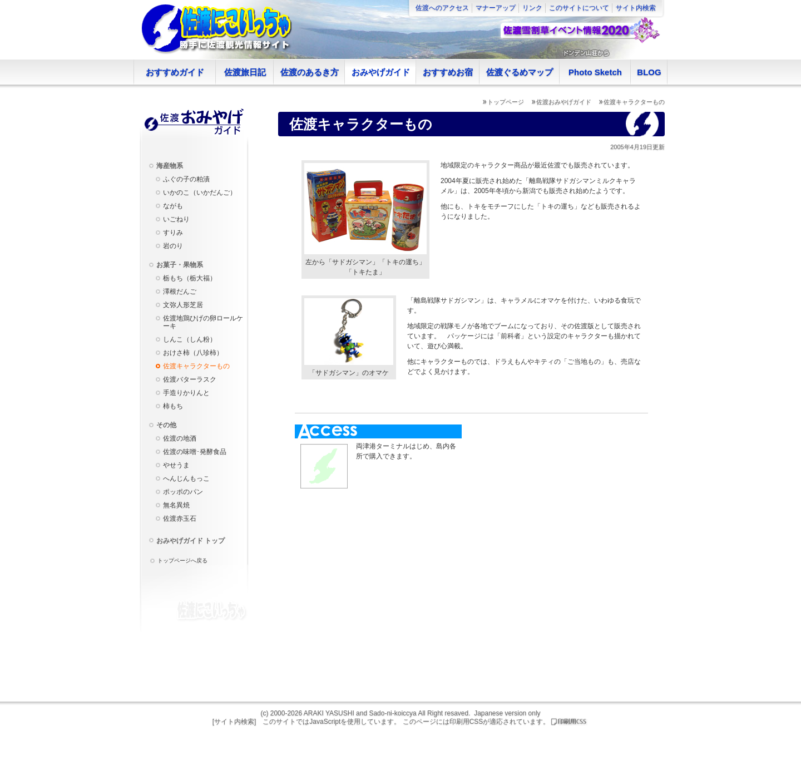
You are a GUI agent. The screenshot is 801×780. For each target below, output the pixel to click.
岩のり (173, 246)
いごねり (176, 219)
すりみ (173, 232)
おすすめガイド (175, 72)
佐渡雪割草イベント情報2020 (580, 31)
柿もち (173, 406)
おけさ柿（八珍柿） (193, 353)
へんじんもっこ (186, 478)
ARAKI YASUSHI (329, 713)
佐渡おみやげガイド (563, 101)
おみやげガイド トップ (190, 541)
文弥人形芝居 (183, 305)
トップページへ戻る (182, 560)
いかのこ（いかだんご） (199, 192)
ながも (173, 206)
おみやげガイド (381, 72)
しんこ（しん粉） (189, 339)
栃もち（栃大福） (189, 278)
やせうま (176, 465)
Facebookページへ (790, 540)
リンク (532, 8)
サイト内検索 (636, 8)
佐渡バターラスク (189, 379)
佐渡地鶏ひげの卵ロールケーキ (203, 322)
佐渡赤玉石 (179, 518)
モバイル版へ (790, 691)
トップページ (505, 101)
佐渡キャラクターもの (196, 366)
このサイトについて (579, 8)
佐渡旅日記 (245, 72)
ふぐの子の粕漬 (186, 179)
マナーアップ (496, 8)
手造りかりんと (186, 393)
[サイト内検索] (234, 721)
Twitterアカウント (790, 604)
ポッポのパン (183, 492)
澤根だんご (179, 291)
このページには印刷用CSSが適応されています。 (476, 721)
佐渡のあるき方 (309, 72)
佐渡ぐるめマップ (519, 72)
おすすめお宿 (448, 72)
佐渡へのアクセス (442, 8)
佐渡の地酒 (179, 438)
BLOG (649, 72)
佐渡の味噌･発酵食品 (194, 452)
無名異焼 (176, 505)
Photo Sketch (595, 72)
